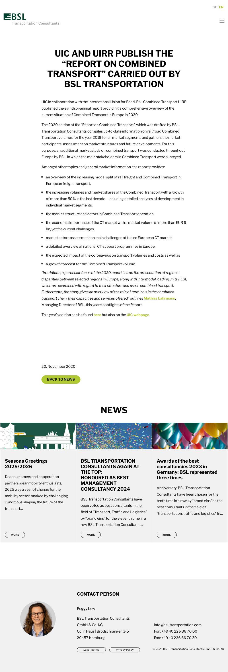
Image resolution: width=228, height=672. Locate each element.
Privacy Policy (125, 650)
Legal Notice (91, 650)
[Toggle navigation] (220, 21)
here (97, 315)
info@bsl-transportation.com (178, 625)
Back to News (61, 379)
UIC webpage (138, 315)
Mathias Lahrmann (160, 298)
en (221, 8)
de (214, 8)
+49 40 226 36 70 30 (179, 638)
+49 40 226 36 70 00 (179, 631)
